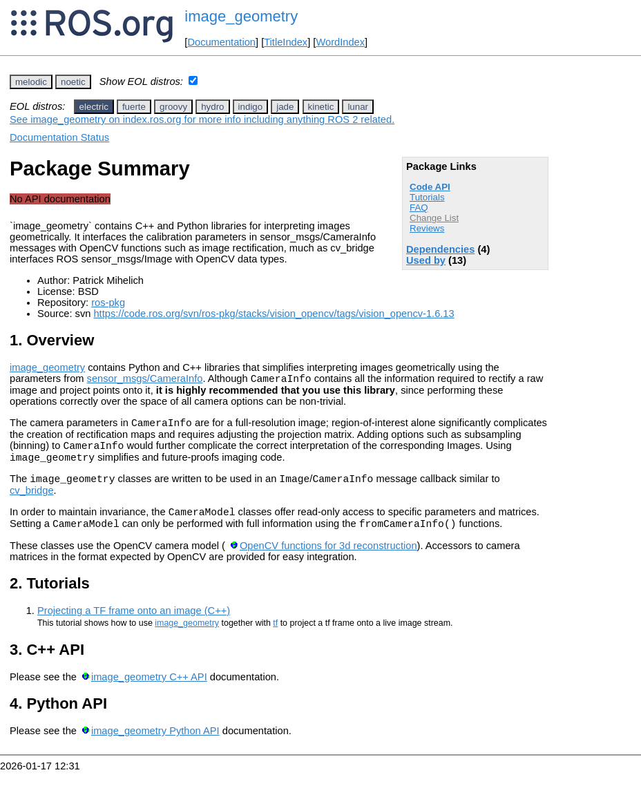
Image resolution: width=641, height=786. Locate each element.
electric (93, 107)
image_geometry (241, 16)
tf (275, 637)
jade (285, 107)
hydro (212, 107)
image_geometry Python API (155, 745)
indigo (250, 107)
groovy (173, 107)
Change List (434, 218)
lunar (357, 107)
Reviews (427, 228)
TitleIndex (285, 42)
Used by (426, 260)
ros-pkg (108, 302)
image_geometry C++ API (149, 691)
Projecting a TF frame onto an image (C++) (133, 625)
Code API (430, 187)
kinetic (321, 107)
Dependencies (440, 249)
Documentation (221, 42)
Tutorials (427, 197)
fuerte (134, 107)
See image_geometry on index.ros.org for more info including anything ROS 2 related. (202, 119)
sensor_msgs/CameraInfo (145, 380)
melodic (31, 82)
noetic (73, 82)
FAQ (419, 207)
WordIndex (340, 42)
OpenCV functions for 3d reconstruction (328, 560)
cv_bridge (32, 500)
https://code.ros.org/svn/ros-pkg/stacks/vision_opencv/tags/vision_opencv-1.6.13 (273, 313)
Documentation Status (59, 137)
